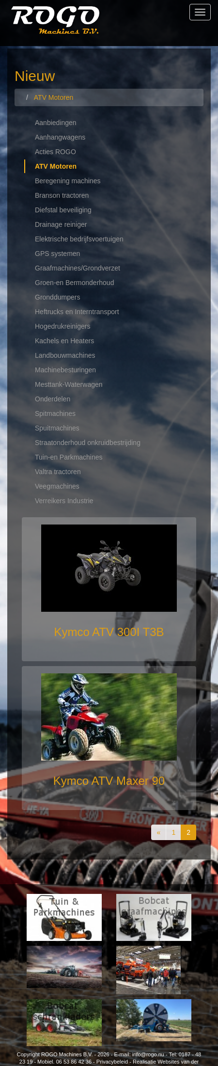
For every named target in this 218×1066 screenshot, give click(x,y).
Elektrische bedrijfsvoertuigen (79, 239)
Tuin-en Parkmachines (69, 457)
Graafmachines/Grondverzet (77, 268)
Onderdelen (52, 399)
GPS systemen (57, 253)
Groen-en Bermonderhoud (74, 282)
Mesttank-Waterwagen (69, 384)
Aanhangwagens (60, 137)
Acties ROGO (55, 152)
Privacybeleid (112, 1062)
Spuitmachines (57, 428)
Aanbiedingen (56, 123)
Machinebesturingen (65, 370)
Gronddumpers (57, 297)
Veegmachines (57, 486)
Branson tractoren (62, 195)
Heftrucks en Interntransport (77, 312)
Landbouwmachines (65, 355)
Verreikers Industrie (64, 501)
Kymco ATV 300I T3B (109, 631)
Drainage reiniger (61, 224)
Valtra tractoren (58, 472)
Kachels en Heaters (64, 341)
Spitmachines (55, 413)
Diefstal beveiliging (63, 210)
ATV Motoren (56, 166)
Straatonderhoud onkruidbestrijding (87, 442)
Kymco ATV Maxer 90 (109, 780)
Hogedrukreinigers (62, 326)
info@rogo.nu (148, 1054)
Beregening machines (67, 181)
